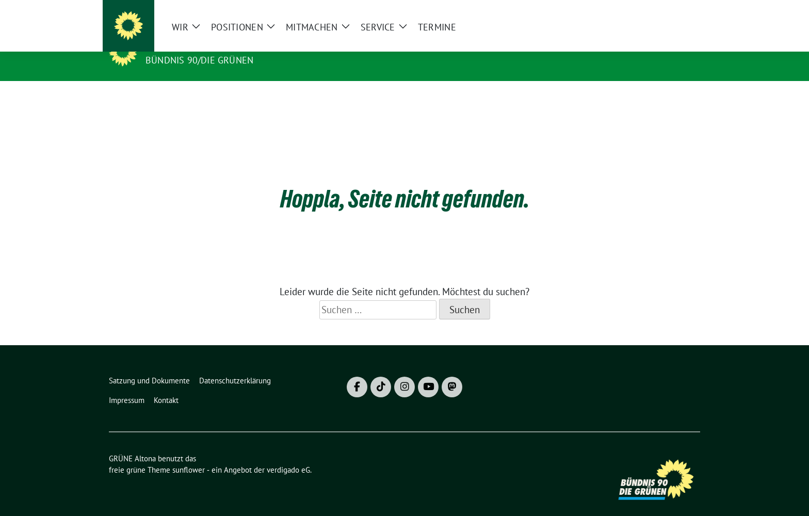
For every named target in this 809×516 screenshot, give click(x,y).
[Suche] (667, 12)
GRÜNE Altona (183, 45)
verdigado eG (288, 454)
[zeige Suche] (682, 12)
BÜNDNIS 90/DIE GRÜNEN (199, 60)
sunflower (188, 454)
